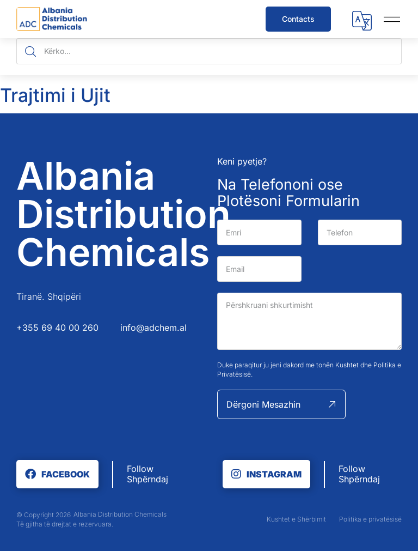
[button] (362, 22)
